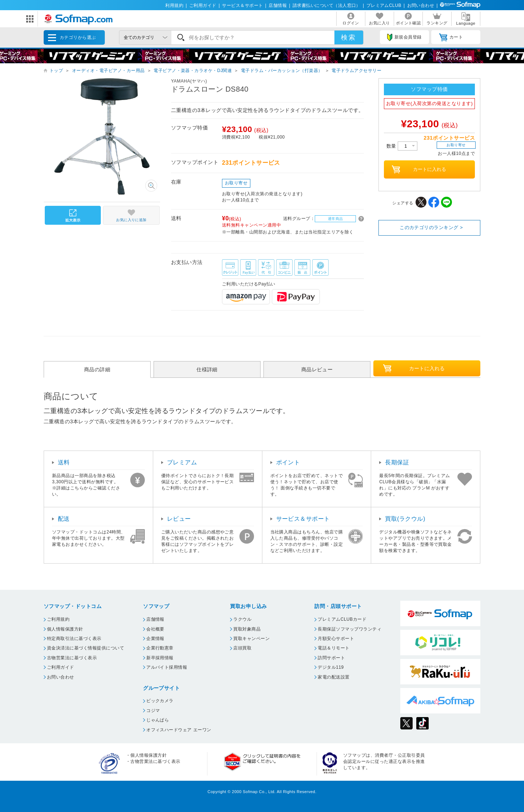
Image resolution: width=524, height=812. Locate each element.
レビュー (179, 519)
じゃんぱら (157, 720)
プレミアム (182, 462)
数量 (401, 146)
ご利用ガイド (203, 5)
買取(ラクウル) (405, 519)
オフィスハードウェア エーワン (178, 729)
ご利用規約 (58, 619)
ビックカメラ (160, 700)
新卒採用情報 (160, 657)
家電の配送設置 (333, 677)
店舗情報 (278, 5)
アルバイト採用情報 (166, 667)
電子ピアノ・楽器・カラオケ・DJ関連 (193, 70)
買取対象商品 (247, 629)
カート (451, 37)
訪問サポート (331, 657)
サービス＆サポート (242, 5)
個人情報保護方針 (65, 629)
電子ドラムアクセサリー (356, 70)
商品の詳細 (97, 369)
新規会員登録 (404, 37)
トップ (56, 70)
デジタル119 (331, 667)
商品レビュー (317, 369)
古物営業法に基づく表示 (72, 657)
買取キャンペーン (251, 638)
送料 (64, 462)
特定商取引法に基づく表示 (74, 638)
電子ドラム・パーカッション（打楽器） (282, 70)
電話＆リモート (333, 648)
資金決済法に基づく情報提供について (85, 648)
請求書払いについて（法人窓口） (327, 5)
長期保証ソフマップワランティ (349, 629)
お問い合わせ (420, 5)
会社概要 (155, 629)
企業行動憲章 (160, 648)
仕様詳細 (207, 369)
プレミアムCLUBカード (342, 619)
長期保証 (397, 462)
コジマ (153, 710)
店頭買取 (242, 648)
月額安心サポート (336, 638)
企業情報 (155, 638)
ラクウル (242, 619)
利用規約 (174, 5)
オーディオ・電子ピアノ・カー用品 (108, 70)
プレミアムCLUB (383, 5)
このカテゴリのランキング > (431, 227)
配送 (64, 519)
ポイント (288, 462)
